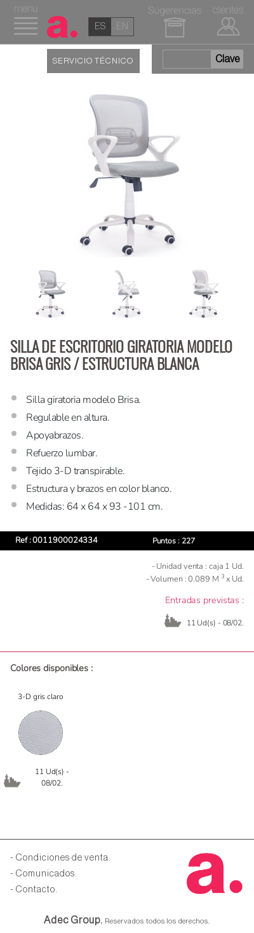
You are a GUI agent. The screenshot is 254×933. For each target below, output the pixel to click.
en (122, 26)
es (100, 26)
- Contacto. (34, 889)
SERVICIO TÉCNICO (93, 61)
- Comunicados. (43, 873)
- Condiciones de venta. (60, 857)
